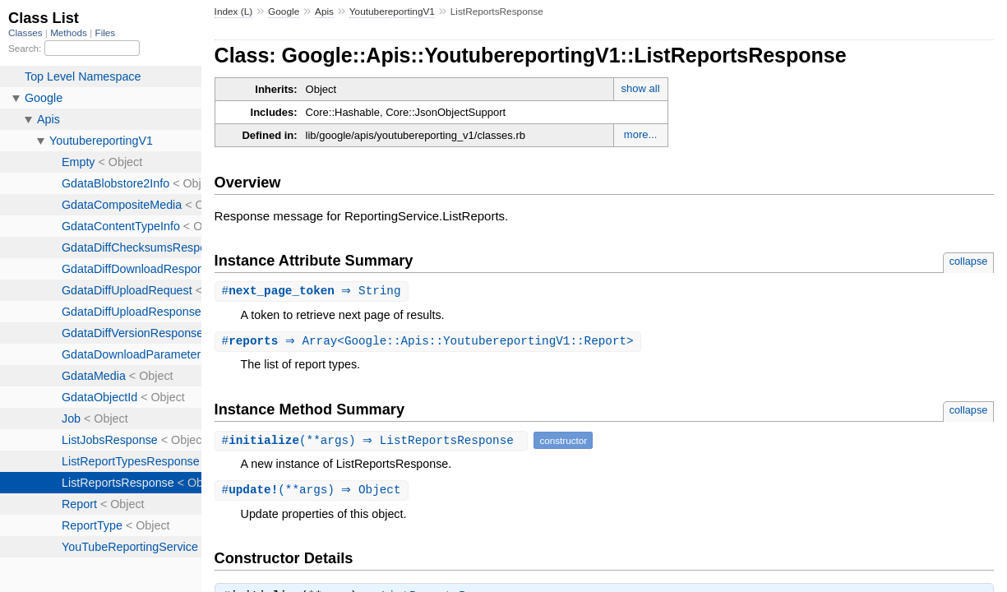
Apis (324, 11)
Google (283, 11)
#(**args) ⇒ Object (313, 492)
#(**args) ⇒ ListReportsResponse (373, 442)
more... (640, 134)
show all (640, 88)
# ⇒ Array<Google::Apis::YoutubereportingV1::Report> (430, 342)
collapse (968, 261)
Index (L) (234, 11)
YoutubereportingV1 (392, 11)
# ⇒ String (313, 291)
